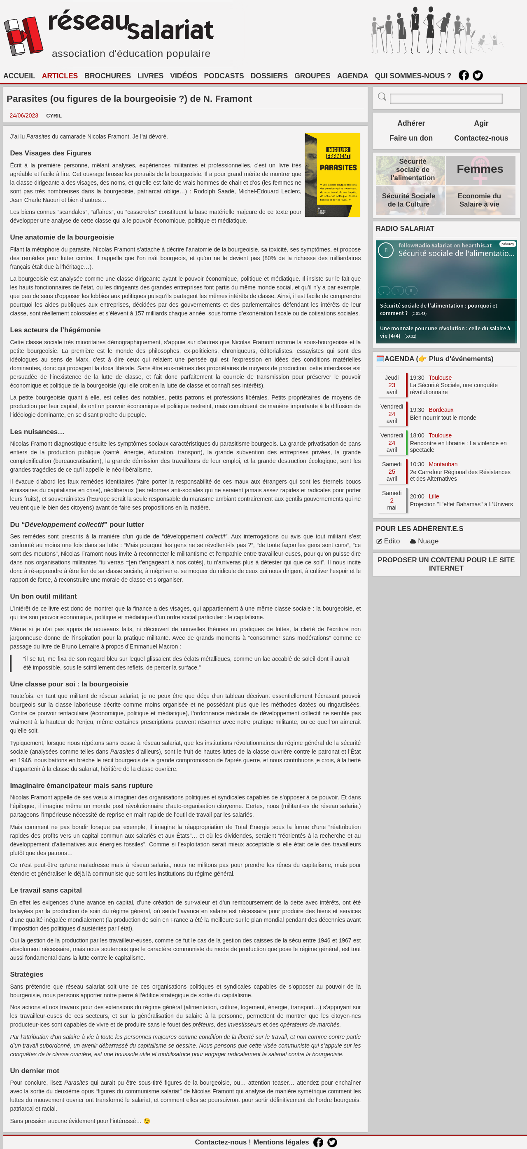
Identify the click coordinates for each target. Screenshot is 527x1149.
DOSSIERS (269, 76)
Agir (481, 123)
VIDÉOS (183, 76)
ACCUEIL (19, 76)
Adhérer (411, 123)
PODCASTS (224, 76)
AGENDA (352, 76)
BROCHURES (107, 76)
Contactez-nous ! (223, 1142)
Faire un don (411, 138)
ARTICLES (60, 76)
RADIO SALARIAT (405, 229)
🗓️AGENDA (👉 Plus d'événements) (435, 359)
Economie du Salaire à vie (479, 200)
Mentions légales (281, 1142)
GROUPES (312, 76)
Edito (388, 541)
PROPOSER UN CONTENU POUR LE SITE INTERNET (446, 564)
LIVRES (150, 76)
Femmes (480, 168)
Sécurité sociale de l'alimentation (413, 169)
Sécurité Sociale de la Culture (409, 200)
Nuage (424, 541)
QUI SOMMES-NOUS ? (413, 76)
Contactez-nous (481, 138)
